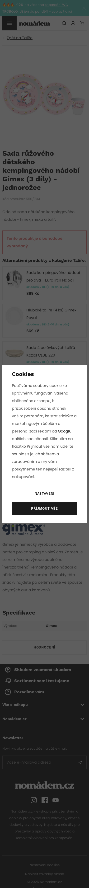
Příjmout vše (44, 509)
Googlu (65, 431)
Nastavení (45, 494)
